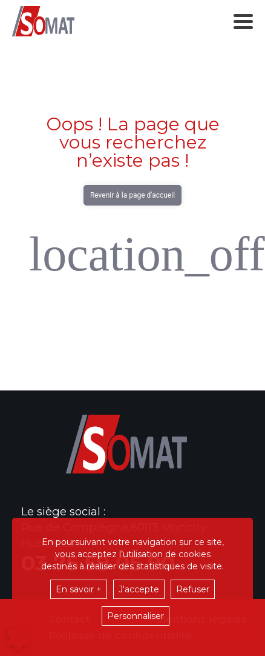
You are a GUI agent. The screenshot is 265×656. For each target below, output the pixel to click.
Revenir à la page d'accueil (132, 195)
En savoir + (79, 589)
